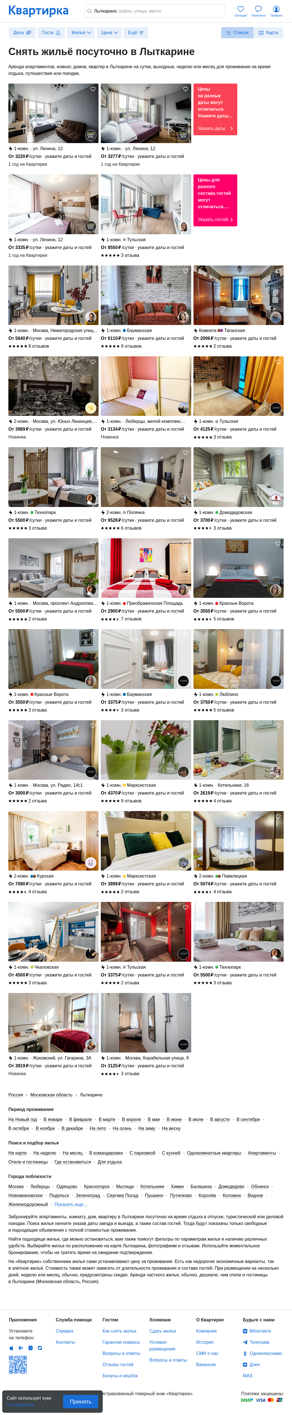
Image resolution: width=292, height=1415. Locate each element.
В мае (154, 1119)
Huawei (30, 1348)
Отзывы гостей (117, 1364)
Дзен (255, 1364)
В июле (196, 1119)
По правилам (20, 1403)
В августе (220, 1119)
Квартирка (42, 11)
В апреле (131, 1119)
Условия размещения (162, 1345)
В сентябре (248, 1119)
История (205, 1342)
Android (20, 1348)
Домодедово (232, 1186)
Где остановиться (72, 1162)
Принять (81, 1402)
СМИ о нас (207, 1353)
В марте (107, 1119)
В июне (174, 1119)
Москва (16, 1186)
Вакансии (206, 1364)
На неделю (44, 1153)
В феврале (80, 1119)
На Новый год (22, 1119)
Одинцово (67, 1186)
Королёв (207, 1195)
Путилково (181, 1195)
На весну (171, 1128)
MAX (248, 1375)
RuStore (39, 1348)
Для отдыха (110, 1162)
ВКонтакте (260, 1331)
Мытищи (125, 1186)
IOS (11, 1348)
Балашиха (201, 1186)
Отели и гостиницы (28, 1162)
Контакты (65, 1342)
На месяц (73, 1153)
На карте (17, 1153)
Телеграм (259, 1342)
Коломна (232, 1195)
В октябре (18, 1128)
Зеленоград (88, 1195)
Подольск (59, 1195)
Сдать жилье (162, 1331)
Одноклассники (265, 1353)
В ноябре (45, 1128)
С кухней (171, 1153)
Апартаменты (262, 1153)
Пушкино (154, 1195)
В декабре (72, 1128)
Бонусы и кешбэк (120, 1375)
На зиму (146, 1128)
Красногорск (96, 1186)
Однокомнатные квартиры (214, 1153)
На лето (98, 1128)
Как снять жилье (119, 1331)
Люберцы (40, 1186)
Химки (177, 1186)
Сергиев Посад (122, 1195)
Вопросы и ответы (121, 1353)
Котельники (152, 1186)
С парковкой (142, 1153)
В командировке (106, 1153)
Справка (64, 1331)
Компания (206, 1331)
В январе (53, 1119)
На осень (122, 1128)
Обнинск (260, 1186)
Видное (255, 1195)
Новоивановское (25, 1195)
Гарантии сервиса (121, 1342)
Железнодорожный (28, 1204)
